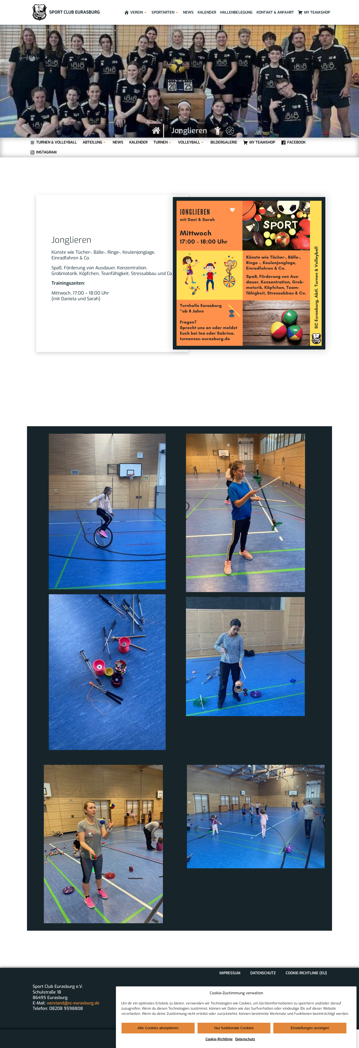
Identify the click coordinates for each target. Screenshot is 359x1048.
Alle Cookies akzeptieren (158, 1038)
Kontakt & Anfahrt (275, 12)
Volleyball (191, 142)
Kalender (207, 12)
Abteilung (95, 142)
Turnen (163, 142)
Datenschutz (263, 973)
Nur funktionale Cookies (234, 1038)
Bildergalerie (223, 142)
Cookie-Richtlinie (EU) (306, 973)
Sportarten (165, 12)
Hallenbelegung (236, 12)
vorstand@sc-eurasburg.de (73, 1003)
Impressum (229, 973)
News (188, 12)
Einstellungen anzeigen (310, 1038)
